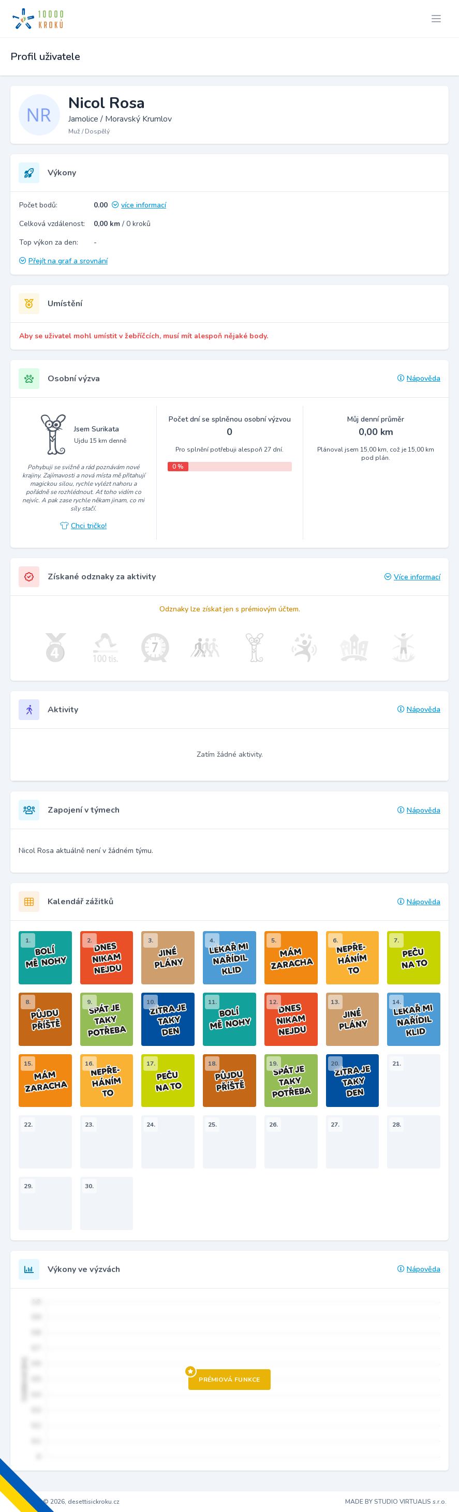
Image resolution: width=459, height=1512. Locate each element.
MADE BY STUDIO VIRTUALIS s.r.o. (396, 1502)
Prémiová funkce (224, 1376)
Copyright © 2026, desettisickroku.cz (66, 1502)
